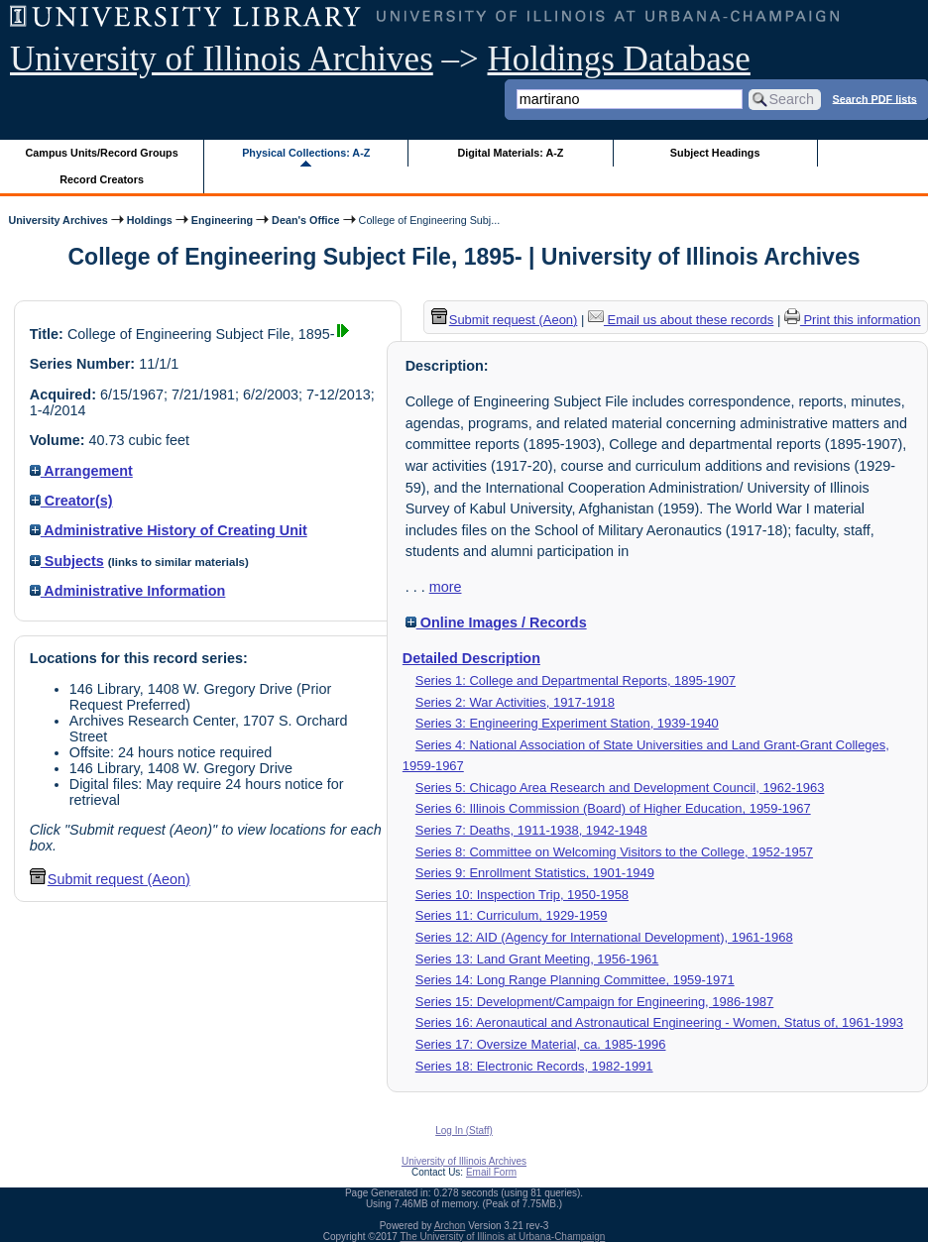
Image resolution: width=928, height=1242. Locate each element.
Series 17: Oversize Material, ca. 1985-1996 (540, 1044)
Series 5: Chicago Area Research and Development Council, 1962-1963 (620, 787)
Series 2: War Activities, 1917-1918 (515, 702)
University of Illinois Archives (221, 59)
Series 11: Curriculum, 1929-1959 (511, 915)
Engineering (222, 220)
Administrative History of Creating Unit (168, 530)
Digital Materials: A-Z (510, 153)
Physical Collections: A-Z (306, 153)
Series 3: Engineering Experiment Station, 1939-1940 (567, 723)
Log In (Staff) (464, 1130)
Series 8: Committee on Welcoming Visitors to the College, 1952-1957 (614, 852)
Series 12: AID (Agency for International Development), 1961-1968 (604, 937)
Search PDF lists (875, 98)
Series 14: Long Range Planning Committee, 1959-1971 (575, 979)
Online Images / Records (496, 622)
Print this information (852, 319)
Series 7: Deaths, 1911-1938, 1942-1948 (531, 830)
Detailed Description (471, 658)
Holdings (150, 220)
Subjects (67, 561)
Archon (450, 1225)
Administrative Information (128, 591)
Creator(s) (71, 500)
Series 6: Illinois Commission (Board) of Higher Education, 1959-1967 (613, 808)
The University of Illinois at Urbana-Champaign (503, 1236)
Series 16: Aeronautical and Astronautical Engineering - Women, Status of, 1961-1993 (659, 1022)
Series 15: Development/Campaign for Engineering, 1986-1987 (594, 1001)
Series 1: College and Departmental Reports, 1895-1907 (575, 680)
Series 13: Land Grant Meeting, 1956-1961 (537, 959)
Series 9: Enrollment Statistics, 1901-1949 (534, 872)
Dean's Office (305, 220)
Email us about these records (680, 319)
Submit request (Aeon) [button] (110, 879)
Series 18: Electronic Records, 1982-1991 (534, 1066)
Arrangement (81, 471)
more (445, 587)
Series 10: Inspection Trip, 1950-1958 (522, 894)
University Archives (57, 220)
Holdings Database (619, 59)
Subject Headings (715, 153)
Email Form (491, 1172)
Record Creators (101, 179)
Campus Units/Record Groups (102, 153)
